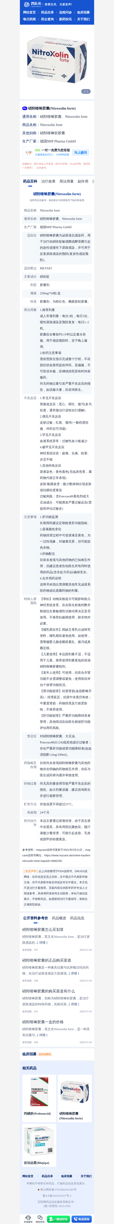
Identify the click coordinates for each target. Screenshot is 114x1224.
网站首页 (29, 12)
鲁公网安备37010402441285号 (58, 1189)
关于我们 (83, 19)
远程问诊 (65, 12)
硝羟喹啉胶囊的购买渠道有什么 (48, 991)
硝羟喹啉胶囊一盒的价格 (43, 1022)
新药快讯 (65, 19)
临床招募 (83, 12)
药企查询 (47, 19)
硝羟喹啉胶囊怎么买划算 (43, 929)
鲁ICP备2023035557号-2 (57, 1195)
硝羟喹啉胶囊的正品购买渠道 (46, 960)
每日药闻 (29, 19)
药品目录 (47, 12)
